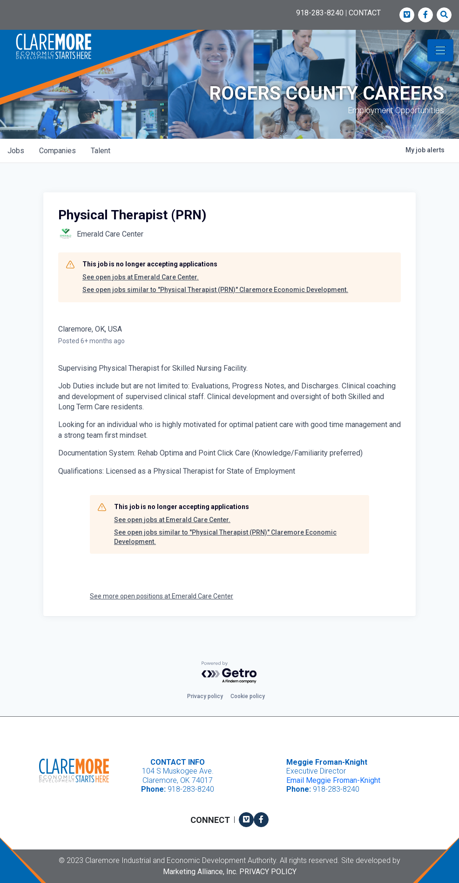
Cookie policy (247, 696)
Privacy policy (205, 696)
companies (57, 150)
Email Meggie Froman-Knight (333, 780)
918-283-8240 (320, 12)
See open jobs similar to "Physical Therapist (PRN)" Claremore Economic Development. (215, 289)
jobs (15, 150)
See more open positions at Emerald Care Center (161, 596)
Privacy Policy (268, 871)
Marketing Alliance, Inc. (200, 871)
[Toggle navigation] (440, 50)
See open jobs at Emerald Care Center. (140, 277)
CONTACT (365, 12)
